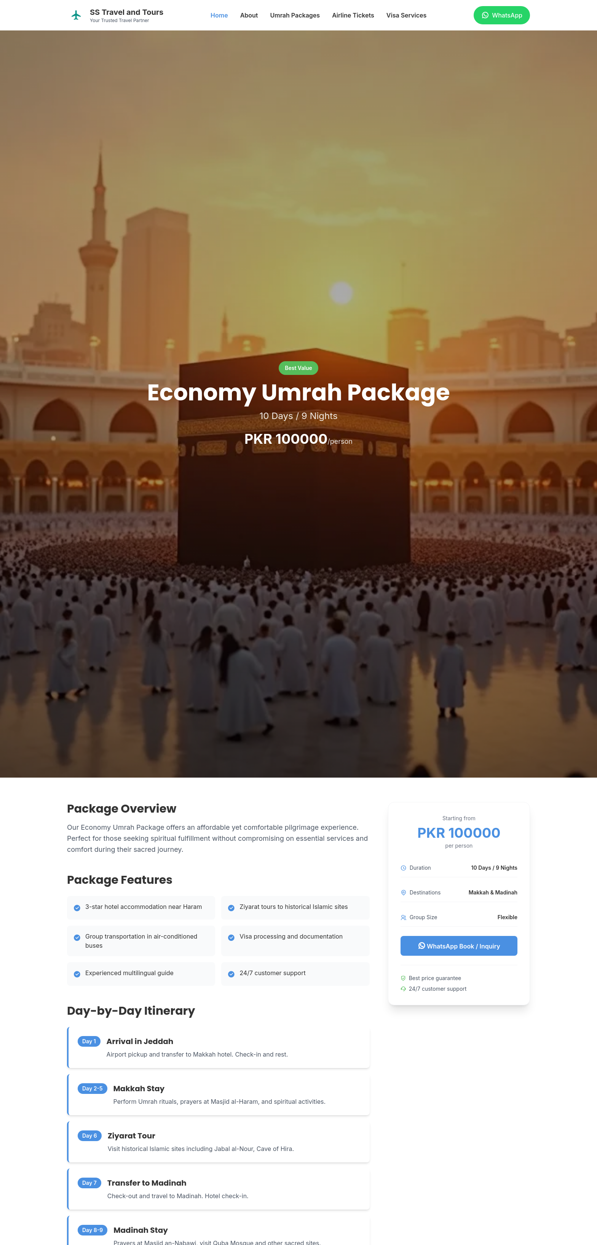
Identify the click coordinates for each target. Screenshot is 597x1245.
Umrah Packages (295, 15)
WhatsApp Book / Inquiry (459, 946)
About (249, 15)
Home (219, 15)
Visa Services (406, 15)
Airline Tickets (353, 15)
